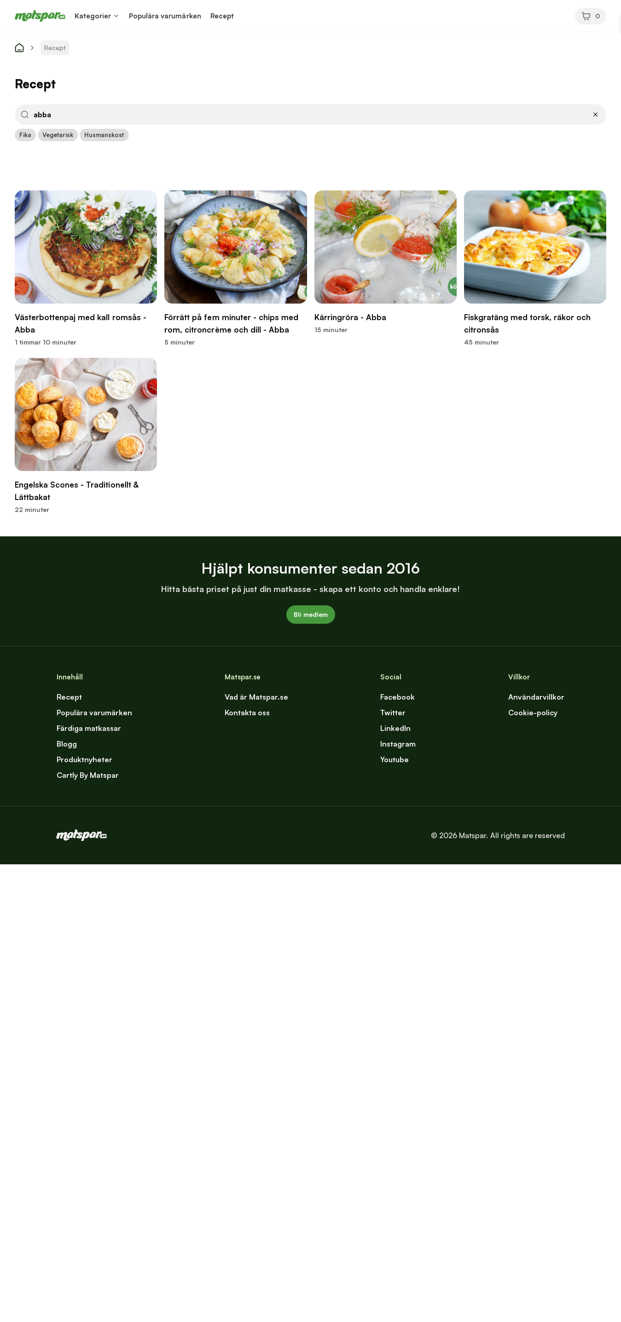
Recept (222, 15)
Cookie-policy (532, 712)
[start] (19, 47)
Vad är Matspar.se (256, 696)
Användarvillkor (536, 696)
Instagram (398, 743)
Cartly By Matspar (88, 775)
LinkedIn (395, 728)
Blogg (67, 743)
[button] (116, 15)
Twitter (393, 712)
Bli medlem (311, 614)
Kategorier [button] (93, 15)
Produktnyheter (84, 759)
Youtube (394, 759)
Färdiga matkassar (89, 728)
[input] (309, 114)
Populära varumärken (165, 15)
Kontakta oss (247, 712)
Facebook (397, 696)
